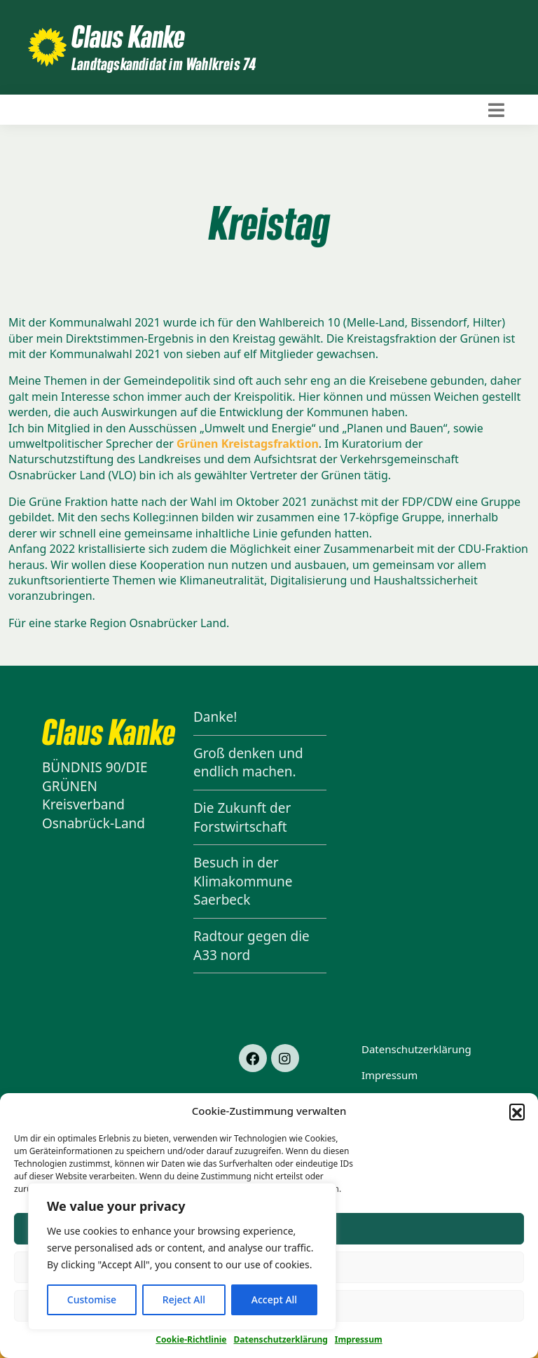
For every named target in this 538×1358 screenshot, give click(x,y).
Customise (91, 1299)
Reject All (184, 1299)
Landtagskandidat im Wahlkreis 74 (163, 64)
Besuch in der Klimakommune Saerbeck (242, 881)
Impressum (358, 1339)
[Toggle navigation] (496, 110)
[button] (517, 1111)
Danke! (215, 717)
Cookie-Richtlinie (191, 1339)
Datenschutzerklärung (280, 1339)
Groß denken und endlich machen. (248, 762)
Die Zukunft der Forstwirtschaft (242, 817)
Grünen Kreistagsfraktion (248, 443)
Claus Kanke (128, 36)
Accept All (274, 1299)
